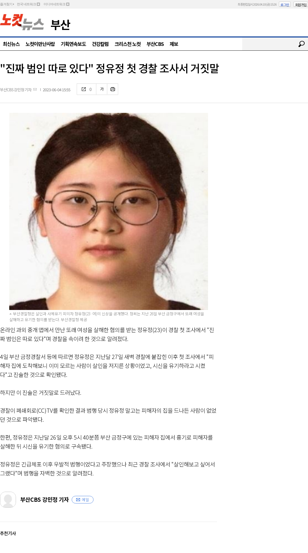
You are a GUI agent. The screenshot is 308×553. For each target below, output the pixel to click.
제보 (174, 43)
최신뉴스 (11, 43)
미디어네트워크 (54, 4)
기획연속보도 (73, 43)
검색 (301, 44)
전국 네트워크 (26, 4)
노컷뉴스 (22, 22)
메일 (85, 499)
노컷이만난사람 (40, 43)
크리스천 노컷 (128, 43)
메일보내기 (35, 89)
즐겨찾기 (6, 4)
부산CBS (155, 43)
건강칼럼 (100, 43)
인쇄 (112, 89)
